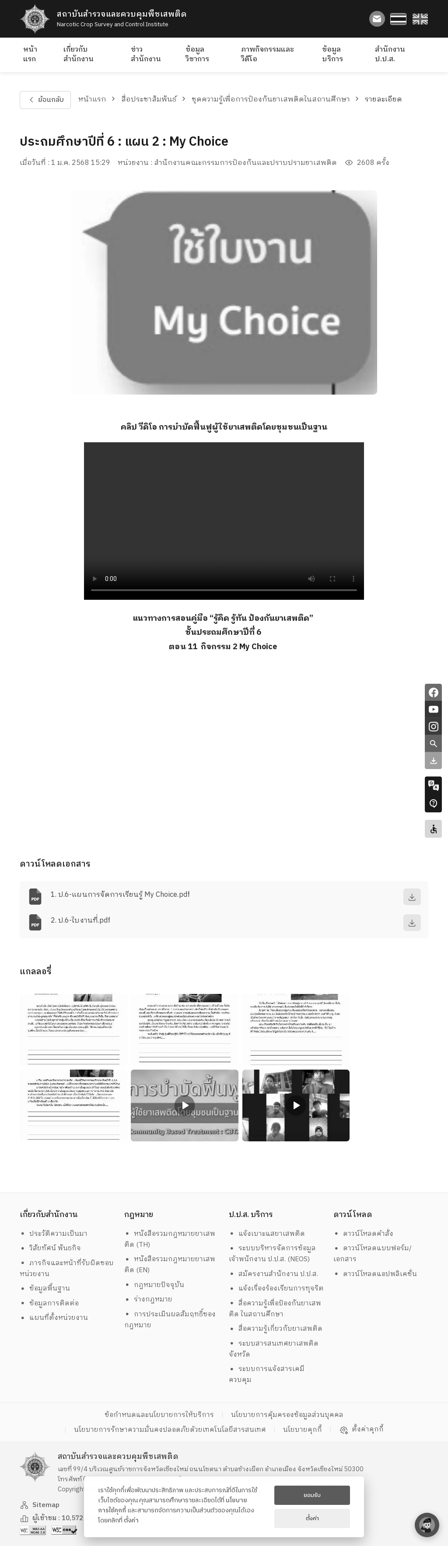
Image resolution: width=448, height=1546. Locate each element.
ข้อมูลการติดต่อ (49, 1303)
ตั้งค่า (131, 1520)
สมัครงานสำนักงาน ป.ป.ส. (273, 1274)
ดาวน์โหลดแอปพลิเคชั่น (375, 1274)
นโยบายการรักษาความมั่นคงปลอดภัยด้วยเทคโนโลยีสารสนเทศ (170, 1429)
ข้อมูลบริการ (332, 54)
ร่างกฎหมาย (148, 1299)
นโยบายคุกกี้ (302, 1429)
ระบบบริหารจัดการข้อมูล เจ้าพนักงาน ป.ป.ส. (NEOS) (273, 1254)
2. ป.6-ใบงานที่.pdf (80, 921)
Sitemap (40, 1505)
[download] (412, 896)
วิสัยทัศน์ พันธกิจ (50, 1248)
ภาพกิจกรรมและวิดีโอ (267, 54)
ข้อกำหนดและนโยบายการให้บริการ (159, 1415)
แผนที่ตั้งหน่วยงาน (54, 1317)
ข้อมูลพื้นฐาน (45, 1288)
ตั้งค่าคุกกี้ (361, 1429)
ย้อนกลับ (45, 100)
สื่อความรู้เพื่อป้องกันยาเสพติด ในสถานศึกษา (275, 1309)
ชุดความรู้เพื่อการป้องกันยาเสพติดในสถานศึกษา (271, 99)
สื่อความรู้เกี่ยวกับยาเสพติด (276, 1328)
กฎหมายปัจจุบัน (154, 1285)
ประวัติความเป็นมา (54, 1233)
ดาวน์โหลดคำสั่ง (363, 1233)
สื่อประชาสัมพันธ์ (148, 99)
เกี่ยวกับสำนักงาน (78, 54)
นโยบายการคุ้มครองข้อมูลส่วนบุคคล (287, 1415)
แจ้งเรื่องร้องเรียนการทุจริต (276, 1288)
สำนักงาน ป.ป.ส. (390, 54)
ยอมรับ (312, 1495)
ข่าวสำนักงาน (146, 54)
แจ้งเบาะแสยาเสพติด (267, 1233)
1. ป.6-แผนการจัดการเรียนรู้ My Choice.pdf (120, 895)
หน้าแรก (30, 54)
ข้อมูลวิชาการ (197, 54)
